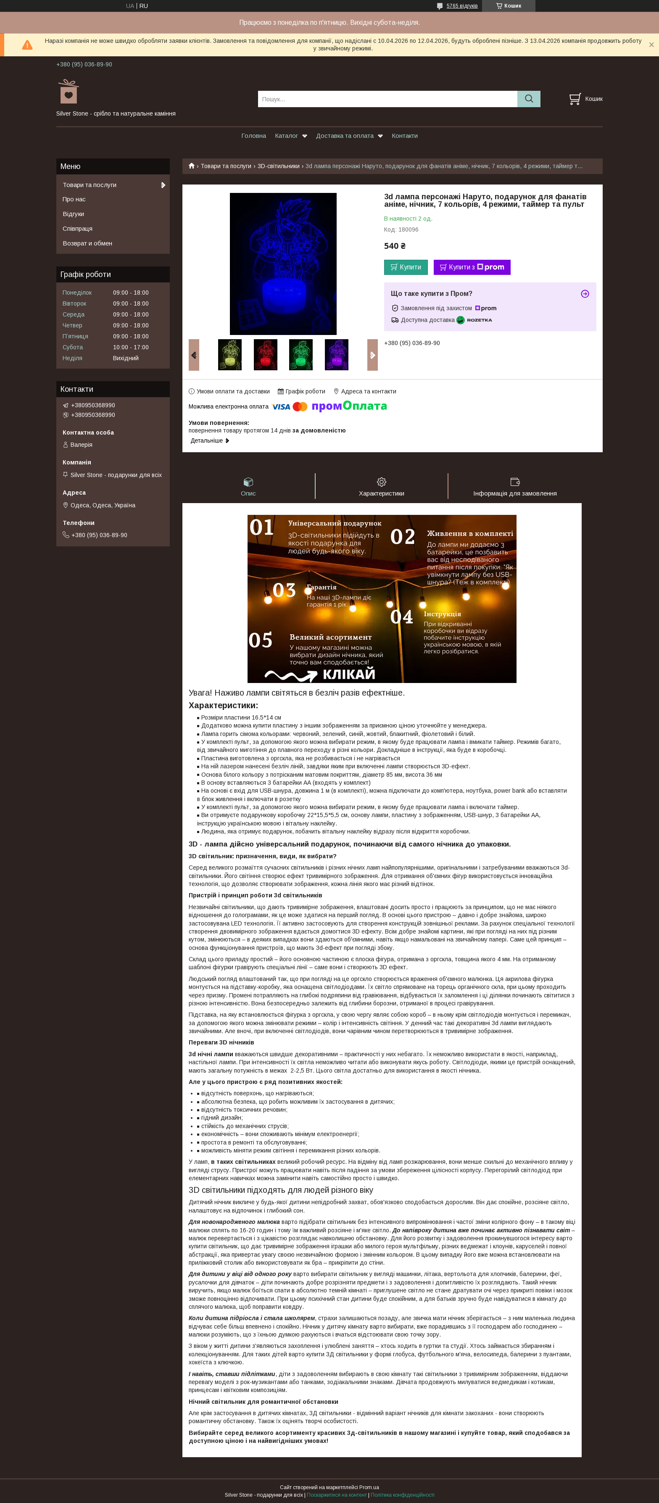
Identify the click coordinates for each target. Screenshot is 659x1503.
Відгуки (73, 213)
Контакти (405, 135)
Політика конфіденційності (403, 1495)
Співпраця (77, 228)
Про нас (74, 199)
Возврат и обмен (87, 243)
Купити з (476, 267)
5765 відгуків (462, 6)
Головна (253, 135)
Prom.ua (369, 1487)
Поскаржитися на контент (337, 1495)
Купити (410, 267)
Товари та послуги (225, 166)
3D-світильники (279, 166)
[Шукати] (528, 99)
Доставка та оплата (345, 135)
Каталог (286, 135)
